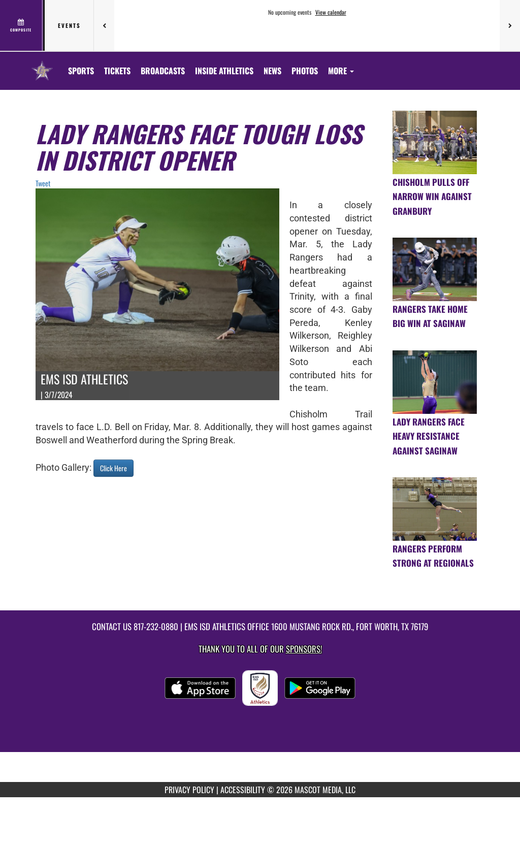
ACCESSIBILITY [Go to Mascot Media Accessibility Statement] (242, 790)
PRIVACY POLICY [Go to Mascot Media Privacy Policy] (189, 790)
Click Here (113, 468)
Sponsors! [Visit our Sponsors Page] (304, 648)
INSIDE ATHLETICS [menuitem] (224, 70)
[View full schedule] (21, 25)
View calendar (330, 12)
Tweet (43, 183)
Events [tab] (69, 25)
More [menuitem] (341, 70)
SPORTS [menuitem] (81, 70)
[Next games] (510, 25)
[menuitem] (117, 70)
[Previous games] (104, 25)
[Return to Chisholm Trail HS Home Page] (42, 64)
